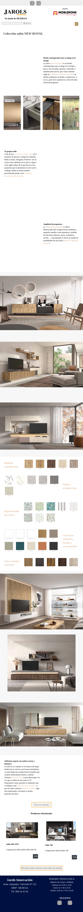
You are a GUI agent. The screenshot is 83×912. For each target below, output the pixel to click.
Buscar (28, 23)
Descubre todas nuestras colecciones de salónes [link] (41, 868)
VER (74, 857)
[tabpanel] (61, 70)
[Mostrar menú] (76, 24)
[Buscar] (12, 23)
